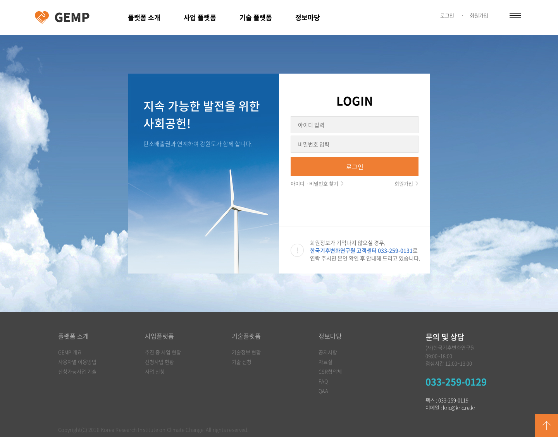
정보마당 (307, 17)
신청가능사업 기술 (77, 371)
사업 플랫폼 (200, 17)
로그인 (447, 15)
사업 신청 (155, 371)
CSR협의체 (330, 371)
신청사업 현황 (159, 361)
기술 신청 (241, 361)
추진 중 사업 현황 (163, 352)
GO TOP (546, 425)
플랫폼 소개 (144, 17)
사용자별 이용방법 (77, 361)
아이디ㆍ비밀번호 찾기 (314, 183)
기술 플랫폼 (255, 17)
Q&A (323, 390)
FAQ (323, 381)
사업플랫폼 (159, 336)
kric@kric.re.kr (459, 407)
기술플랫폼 (246, 336)
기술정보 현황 (246, 352)
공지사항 (328, 352)
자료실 (325, 361)
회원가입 (479, 15)
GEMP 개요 (70, 352)
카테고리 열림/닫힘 (515, 15)
